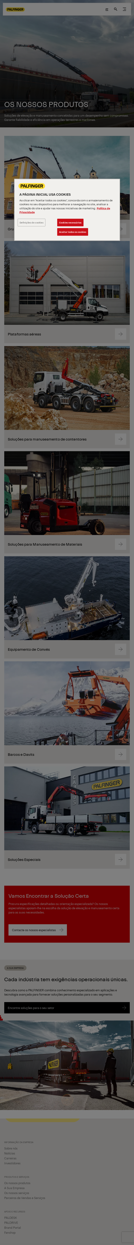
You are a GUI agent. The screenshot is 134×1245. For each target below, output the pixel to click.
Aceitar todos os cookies (72, 231)
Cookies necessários (70, 222)
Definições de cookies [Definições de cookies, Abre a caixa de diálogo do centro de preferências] (32, 222)
